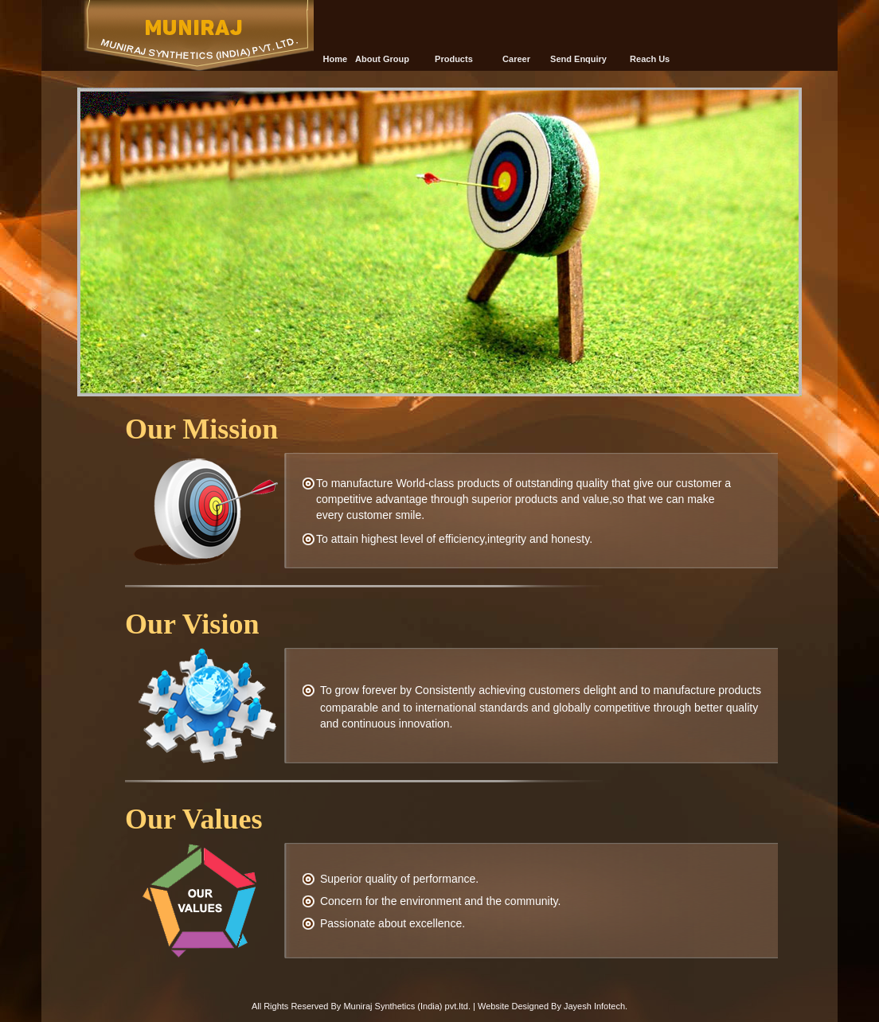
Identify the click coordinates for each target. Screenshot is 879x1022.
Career (516, 59)
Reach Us (650, 59)
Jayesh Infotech (594, 1006)
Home (335, 59)
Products (454, 59)
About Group (382, 59)
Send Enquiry (578, 59)
